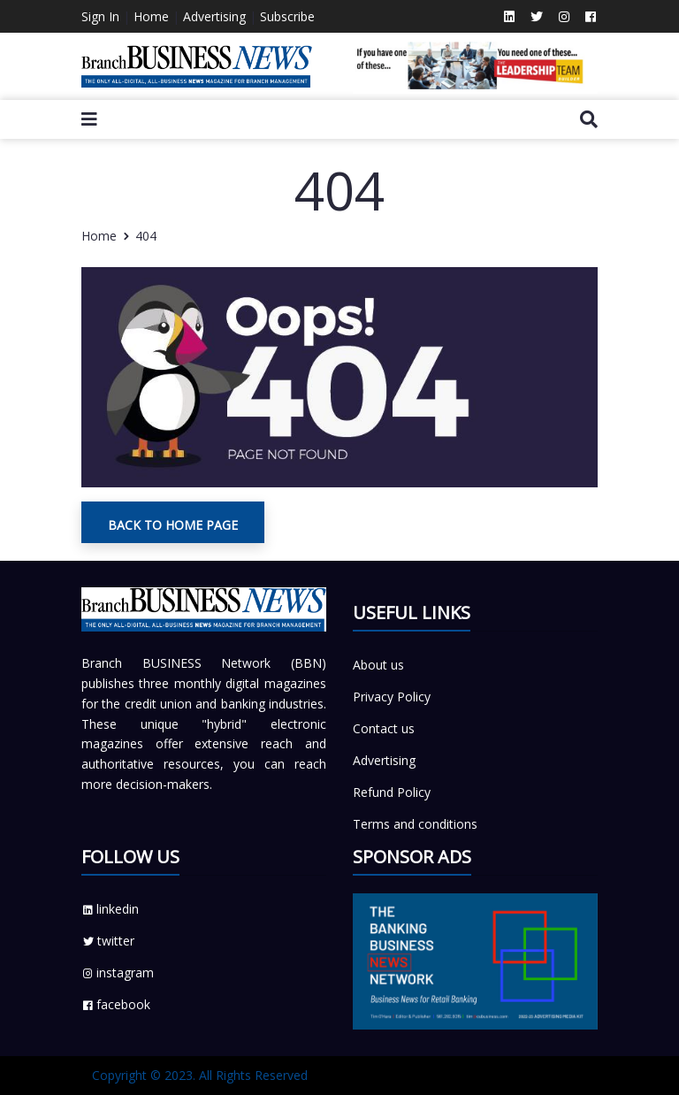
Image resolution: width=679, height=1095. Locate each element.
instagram (117, 972)
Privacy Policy (392, 696)
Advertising (214, 16)
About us (378, 664)
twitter (107, 940)
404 (145, 235)
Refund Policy (392, 792)
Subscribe (287, 16)
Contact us (384, 728)
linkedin (110, 908)
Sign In (100, 16)
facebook (115, 1004)
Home (151, 16)
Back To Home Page (173, 525)
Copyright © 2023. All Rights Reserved (200, 1075)
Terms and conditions (415, 824)
